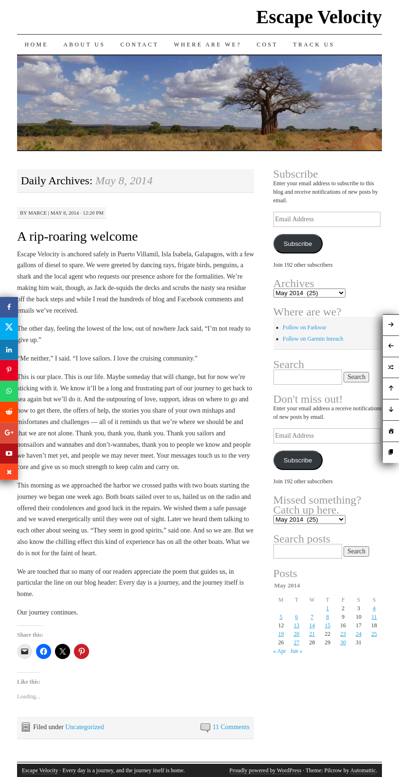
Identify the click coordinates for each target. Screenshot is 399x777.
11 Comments (231, 727)
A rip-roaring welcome (77, 236)
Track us (314, 44)
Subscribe (297, 243)
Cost (267, 44)
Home (36, 44)
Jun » (296, 651)
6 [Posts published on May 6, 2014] (296, 617)
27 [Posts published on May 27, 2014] (296, 642)
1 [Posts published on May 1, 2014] (327, 608)
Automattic (363, 770)
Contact (139, 44)
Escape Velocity (319, 16)
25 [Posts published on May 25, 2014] (374, 634)
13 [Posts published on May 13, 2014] (296, 625)
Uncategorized (84, 727)
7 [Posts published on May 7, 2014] (311, 617)
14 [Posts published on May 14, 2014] (312, 625)
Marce (37, 213)
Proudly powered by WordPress (265, 770)
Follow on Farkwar (304, 327)
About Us (84, 44)
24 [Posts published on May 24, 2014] (359, 634)
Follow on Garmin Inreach (313, 338)
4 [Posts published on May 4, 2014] (374, 608)
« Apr (279, 651)
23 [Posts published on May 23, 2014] (343, 634)
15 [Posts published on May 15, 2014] (327, 625)
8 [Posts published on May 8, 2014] (327, 617)
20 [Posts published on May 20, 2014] (296, 634)
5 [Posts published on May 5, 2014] (281, 617)
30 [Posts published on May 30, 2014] (343, 642)
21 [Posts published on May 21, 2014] (312, 634)
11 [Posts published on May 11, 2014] (374, 617)
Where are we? (208, 44)
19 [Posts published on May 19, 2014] (281, 634)
